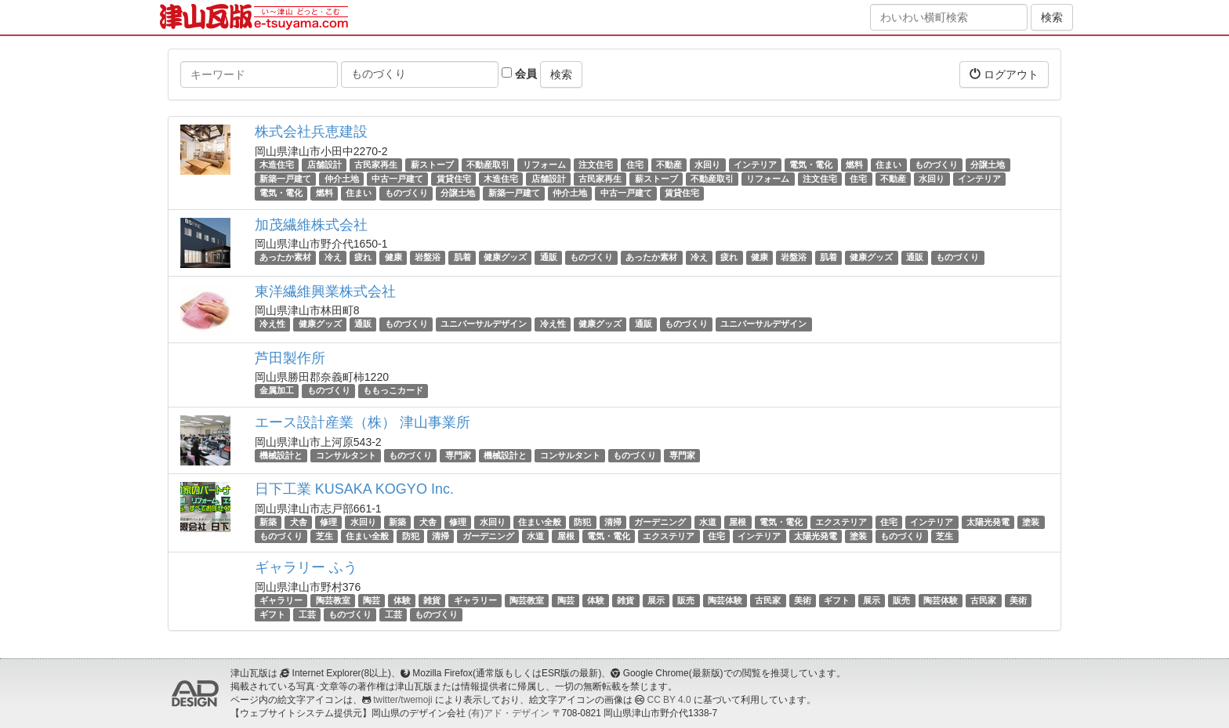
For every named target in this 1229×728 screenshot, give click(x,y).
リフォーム (544, 164)
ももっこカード (393, 391)
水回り (707, 164)
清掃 (613, 522)
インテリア (755, 164)
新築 (268, 522)
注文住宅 (595, 164)
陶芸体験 (725, 600)
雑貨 (431, 600)
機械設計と (281, 455)
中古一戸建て (397, 178)
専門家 (458, 455)
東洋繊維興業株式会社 (325, 291)
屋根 (737, 522)
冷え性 (272, 324)
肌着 (462, 258)
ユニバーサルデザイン (483, 324)
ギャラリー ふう (306, 567)
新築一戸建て (285, 178)
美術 (802, 600)
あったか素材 (285, 258)
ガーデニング (660, 522)
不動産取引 (487, 164)
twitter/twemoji (402, 699)
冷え (333, 258)
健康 (393, 258)
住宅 (635, 164)
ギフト (837, 600)
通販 (548, 258)
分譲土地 (987, 164)
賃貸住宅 (454, 178)
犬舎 (298, 522)
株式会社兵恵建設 (311, 131)
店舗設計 (324, 164)
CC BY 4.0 (669, 699)
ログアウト (1004, 74)
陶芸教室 (333, 600)
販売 (685, 600)
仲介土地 (341, 178)
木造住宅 (276, 164)
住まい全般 (539, 522)
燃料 (854, 164)
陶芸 (371, 600)
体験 (402, 600)
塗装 (1030, 522)
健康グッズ (505, 258)
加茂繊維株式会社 (311, 225)
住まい (888, 164)
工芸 (307, 614)
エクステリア (841, 522)
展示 (656, 600)
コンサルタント (346, 455)
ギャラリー (281, 600)
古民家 (768, 600)
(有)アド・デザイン (508, 713)
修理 (328, 522)
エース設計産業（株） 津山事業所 (362, 422)
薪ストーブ (432, 164)
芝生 (324, 536)
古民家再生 (375, 164)
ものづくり (936, 164)
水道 (707, 522)
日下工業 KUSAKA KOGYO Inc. (354, 489)
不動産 (669, 164)
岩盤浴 (427, 258)
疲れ (363, 258)
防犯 (582, 522)
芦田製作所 (290, 358)
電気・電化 (810, 164)
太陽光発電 (988, 522)
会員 (519, 73)
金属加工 (276, 391)
